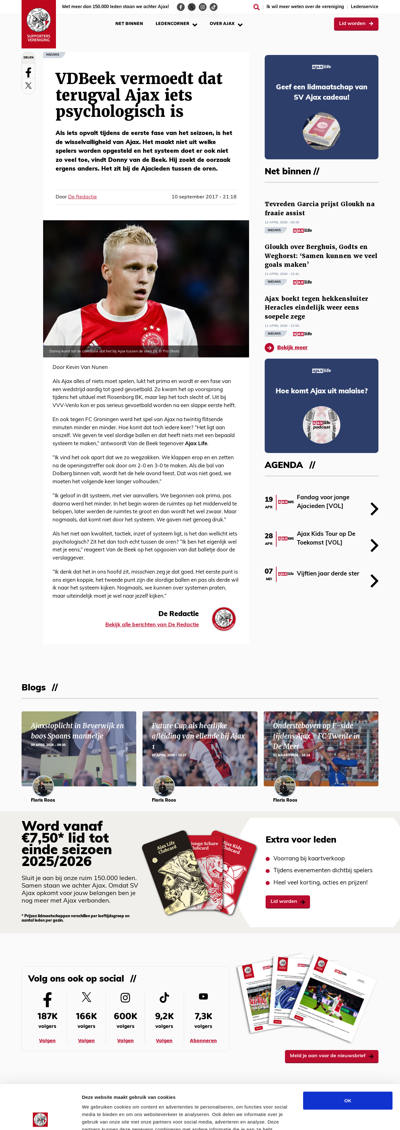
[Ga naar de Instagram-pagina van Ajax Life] (203, 7)
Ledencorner (176, 23)
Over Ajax (226, 23)
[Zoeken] (256, 7)
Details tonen (337, 1117)
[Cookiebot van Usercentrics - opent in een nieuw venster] (40, 1118)
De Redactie (82, 197)
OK (348, 1056)
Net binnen (129, 23)
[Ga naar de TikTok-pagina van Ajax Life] (214, 7)
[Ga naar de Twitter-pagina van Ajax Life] (192, 7)
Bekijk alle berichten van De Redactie (152, 625)
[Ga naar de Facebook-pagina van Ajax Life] (181, 7)
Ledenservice (364, 7)
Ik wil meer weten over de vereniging (305, 7)
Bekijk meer (286, 347)
